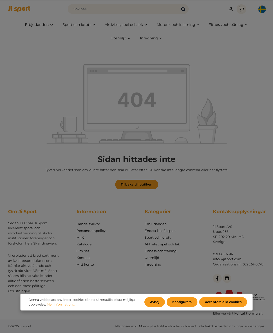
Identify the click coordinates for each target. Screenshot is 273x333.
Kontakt (83, 258)
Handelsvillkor (88, 224)
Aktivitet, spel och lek (162, 244)
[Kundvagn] (241, 9)
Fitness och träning (161, 251)
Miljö (80, 237)
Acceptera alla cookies (223, 302)
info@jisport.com (227, 259)
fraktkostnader (168, 326)
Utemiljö (152, 258)
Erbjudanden (156, 224)
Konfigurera (182, 302)
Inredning (153, 264)
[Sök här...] (123, 9)
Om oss (82, 251)
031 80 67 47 (223, 254)
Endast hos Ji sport (160, 231)
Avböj (154, 302)
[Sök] (183, 9)
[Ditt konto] (231, 9)
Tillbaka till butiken (136, 184)
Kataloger (84, 244)
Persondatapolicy (90, 231)
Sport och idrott (158, 237)
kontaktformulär (248, 313)
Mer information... (61, 304)
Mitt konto (85, 264)
